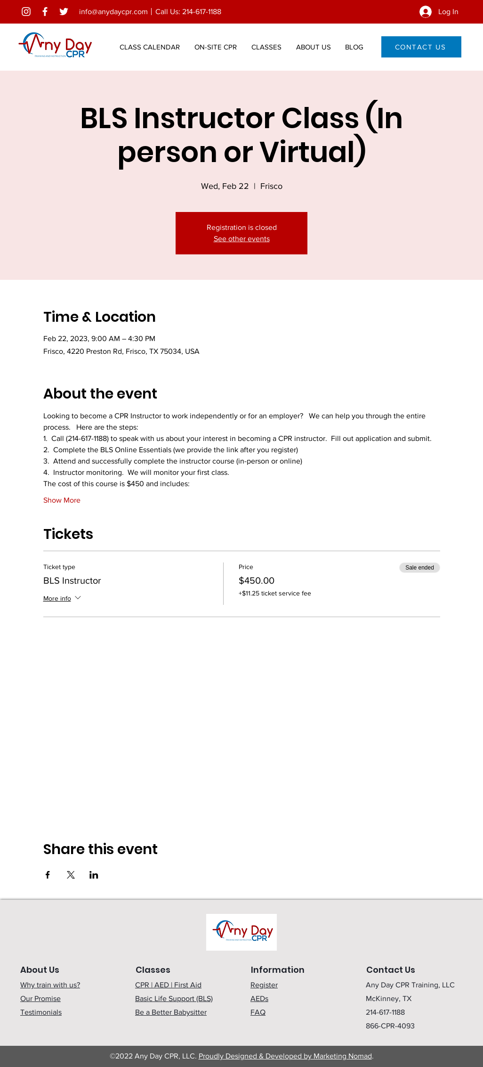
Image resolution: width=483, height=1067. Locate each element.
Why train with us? (50, 985)
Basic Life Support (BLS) (174, 998)
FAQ (258, 1012)
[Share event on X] (70, 875)
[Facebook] (45, 11)
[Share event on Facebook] (47, 875)
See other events (242, 239)
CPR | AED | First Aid (168, 985)
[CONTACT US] (421, 46)
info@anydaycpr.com (113, 12)
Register (264, 985)
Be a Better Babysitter (171, 1012)
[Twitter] (64, 11)
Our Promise (40, 998)
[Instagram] (26, 11)
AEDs (259, 998)
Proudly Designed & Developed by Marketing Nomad (285, 1056)
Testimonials (41, 1012)
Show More (61, 500)
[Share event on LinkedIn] (93, 875)
